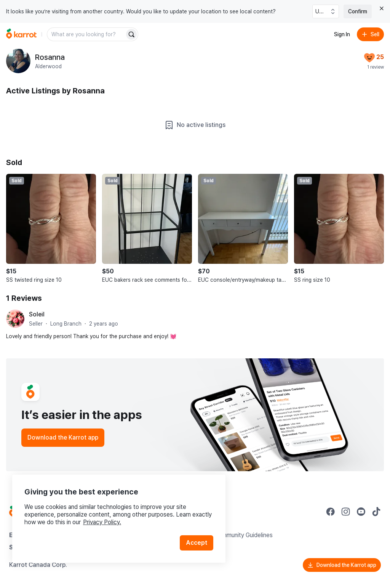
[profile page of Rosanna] (18, 61)
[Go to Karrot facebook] (330, 511)
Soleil (37, 314)
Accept (196, 542)
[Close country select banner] (381, 8)
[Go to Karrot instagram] (345, 511)
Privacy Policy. (102, 522)
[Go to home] (21, 34)
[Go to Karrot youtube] (361, 511)
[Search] (131, 34)
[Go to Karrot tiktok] (376, 511)
